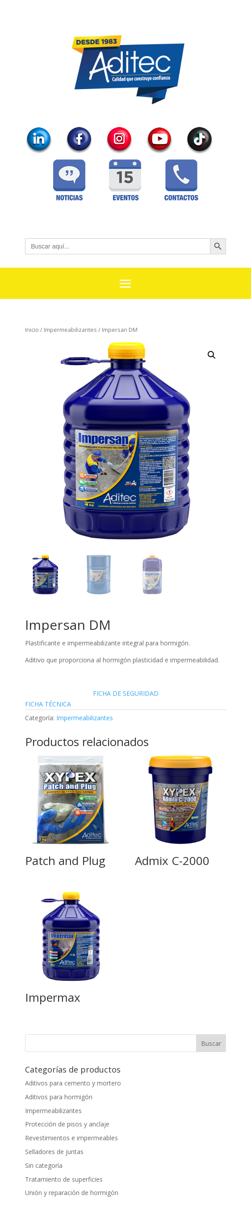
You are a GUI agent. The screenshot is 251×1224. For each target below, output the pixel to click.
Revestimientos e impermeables (71, 1138)
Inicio (32, 330)
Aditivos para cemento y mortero (73, 1083)
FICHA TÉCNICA (48, 704)
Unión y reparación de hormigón (71, 1192)
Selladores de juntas (54, 1151)
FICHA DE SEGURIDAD (126, 693)
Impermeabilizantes (70, 330)
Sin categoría (44, 1165)
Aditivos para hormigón (58, 1097)
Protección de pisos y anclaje (67, 1124)
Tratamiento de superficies (64, 1179)
